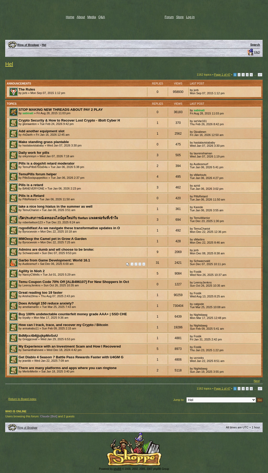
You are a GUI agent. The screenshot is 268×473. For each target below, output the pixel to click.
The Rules (27, 89)
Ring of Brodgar (28, 44)
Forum (169, 17)
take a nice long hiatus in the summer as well (55, 206)
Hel (44, 44)
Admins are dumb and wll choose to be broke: (56, 249)
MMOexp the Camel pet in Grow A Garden (53, 239)
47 (260, 74)
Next (257, 380)
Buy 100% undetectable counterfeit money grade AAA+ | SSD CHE (73, 314)
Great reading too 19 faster (41, 293)
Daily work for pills (34, 153)
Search (255, 44)
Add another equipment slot (41, 131)
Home (70, 17)
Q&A (101, 17)
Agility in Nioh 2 (32, 271)
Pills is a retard (31, 185)
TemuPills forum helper (38, 174)
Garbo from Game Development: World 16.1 (54, 260)
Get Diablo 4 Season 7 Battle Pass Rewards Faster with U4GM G (71, 357)
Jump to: (178, 399)
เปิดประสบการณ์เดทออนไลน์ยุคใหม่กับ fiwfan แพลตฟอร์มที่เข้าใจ (68, 218)
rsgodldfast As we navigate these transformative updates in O (69, 228)
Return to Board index (22, 399)
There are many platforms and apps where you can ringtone (67, 368)
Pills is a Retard (31, 196)
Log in (190, 17)
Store (180, 17)
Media (91, 17)
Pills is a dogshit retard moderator (47, 163)
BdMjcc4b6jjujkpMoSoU (38, 336)
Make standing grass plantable (44, 142)
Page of (222, 74)
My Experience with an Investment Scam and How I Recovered (70, 346)
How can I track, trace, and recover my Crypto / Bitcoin (63, 325)
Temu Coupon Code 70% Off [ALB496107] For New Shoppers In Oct (74, 282)
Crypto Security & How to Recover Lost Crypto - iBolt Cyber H (69, 120)
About (81, 17)
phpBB (117, 468)
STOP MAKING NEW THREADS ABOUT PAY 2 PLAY (61, 110)
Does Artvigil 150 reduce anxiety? (46, 303)
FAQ (257, 52)
